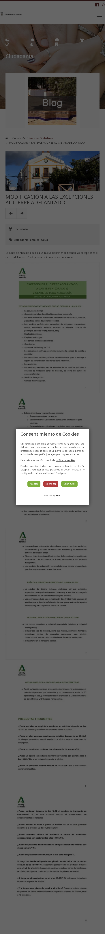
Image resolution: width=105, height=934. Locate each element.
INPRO (58, 495)
